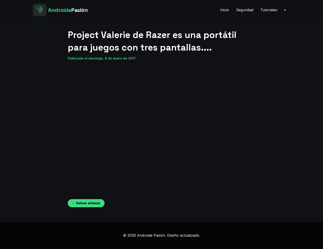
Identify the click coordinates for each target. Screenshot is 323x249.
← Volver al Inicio (86, 203)
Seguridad (244, 10)
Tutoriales (268, 10)
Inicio (224, 10)
